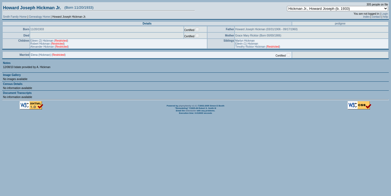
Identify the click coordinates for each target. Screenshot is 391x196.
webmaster (190, 110)
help (385, 16)
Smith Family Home (15, 16)
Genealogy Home (39, 16)
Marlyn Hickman (245, 40)
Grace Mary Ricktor (247, 35)
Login (384, 13)
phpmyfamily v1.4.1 (188, 106)
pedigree (340, 23)
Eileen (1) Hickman (246, 43)
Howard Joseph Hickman (250, 29)
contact (376, 16)
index (366, 16)
